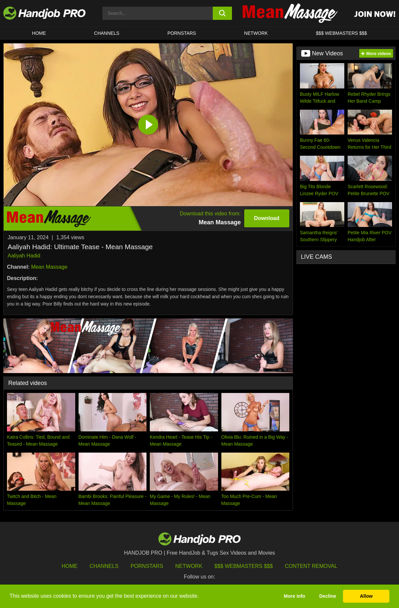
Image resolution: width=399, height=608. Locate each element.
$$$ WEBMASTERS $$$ (341, 33)
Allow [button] (366, 596)
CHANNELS (106, 33)
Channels (103, 566)
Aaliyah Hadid (24, 255)
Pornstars (181, 33)
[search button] (222, 13)
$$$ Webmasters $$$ (243, 566)
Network (256, 33)
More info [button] (294, 596)
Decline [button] (327, 596)
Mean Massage (49, 267)
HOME (39, 33)
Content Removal (311, 566)
